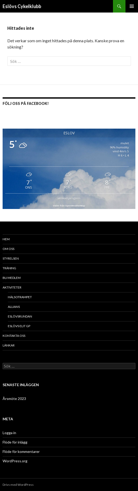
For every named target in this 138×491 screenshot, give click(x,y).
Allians (14, 307)
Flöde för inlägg (15, 442)
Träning (9, 268)
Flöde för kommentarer (21, 451)
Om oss (8, 249)
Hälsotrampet (20, 297)
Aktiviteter (12, 287)
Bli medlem (12, 278)
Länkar (9, 345)
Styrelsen (11, 258)
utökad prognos (69, 198)
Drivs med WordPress (18, 485)
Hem (6, 239)
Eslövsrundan (20, 316)
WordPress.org (15, 461)
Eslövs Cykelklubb (22, 6)
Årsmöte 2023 (14, 398)
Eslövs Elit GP (19, 326)
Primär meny (131, 6)
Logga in (9, 432)
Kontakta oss (14, 336)
